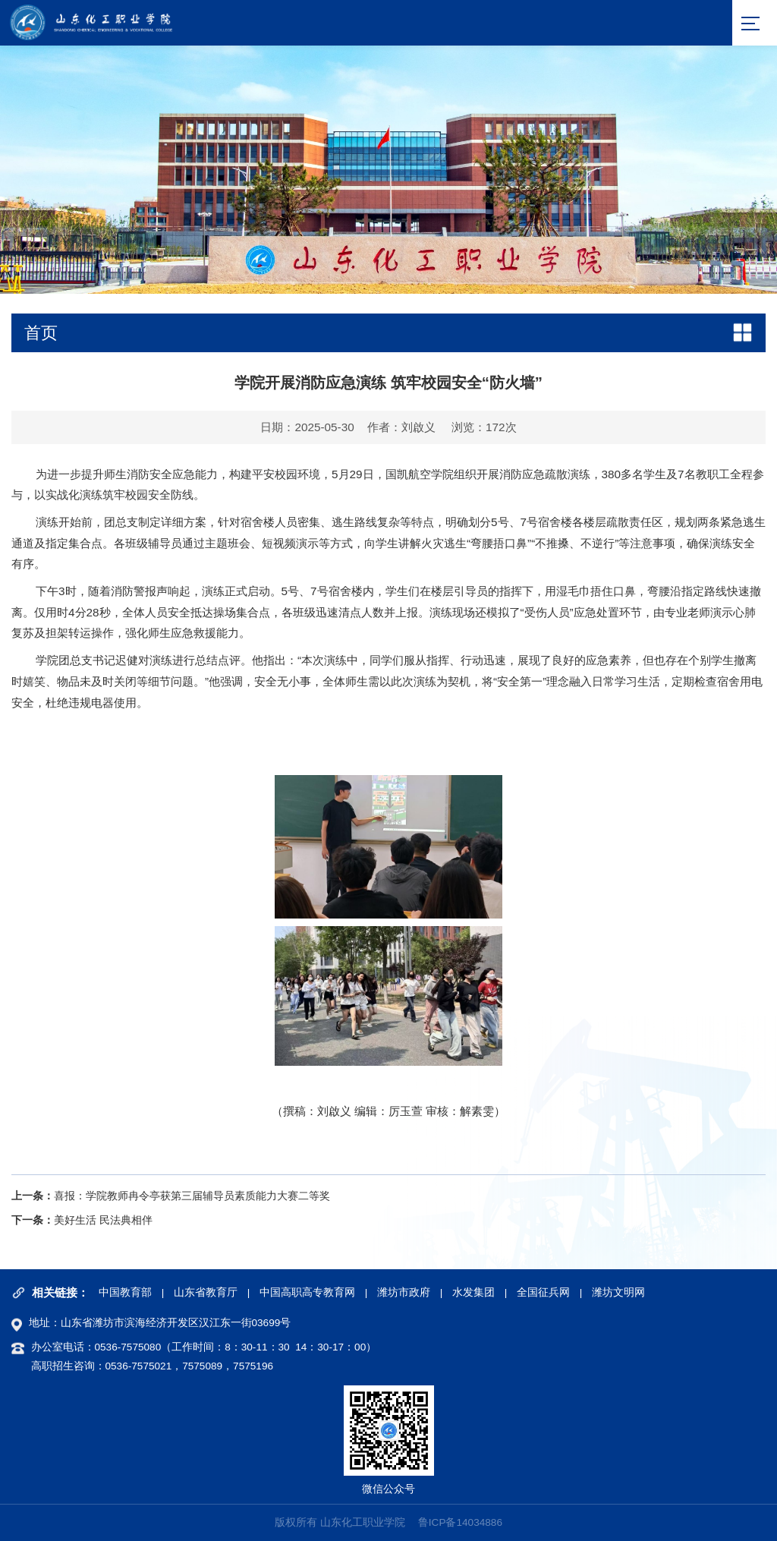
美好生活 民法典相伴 (103, 1220)
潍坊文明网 (618, 1292)
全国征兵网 (543, 1292)
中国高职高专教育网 (307, 1292)
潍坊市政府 (403, 1292)
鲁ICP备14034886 (460, 1522)
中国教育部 (125, 1292)
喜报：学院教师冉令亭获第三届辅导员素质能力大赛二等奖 (192, 1196)
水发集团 (473, 1292)
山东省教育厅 (206, 1292)
